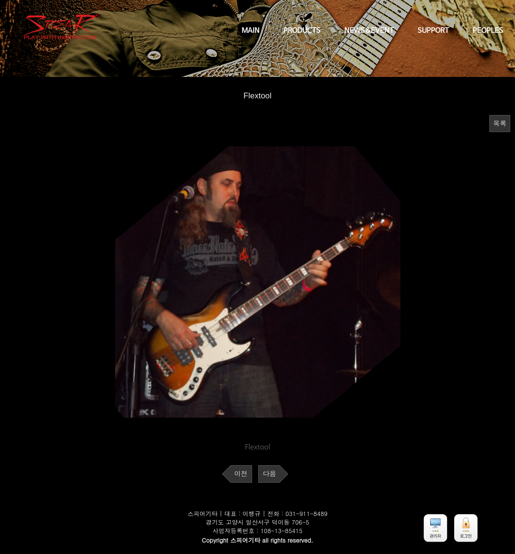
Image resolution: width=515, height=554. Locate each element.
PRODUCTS (302, 31)
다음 (269, 474)
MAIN (251, 31)
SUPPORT (433, 31)
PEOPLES (488, 31)
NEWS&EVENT (369, 31)
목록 (499, 123)
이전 (241, 474)
